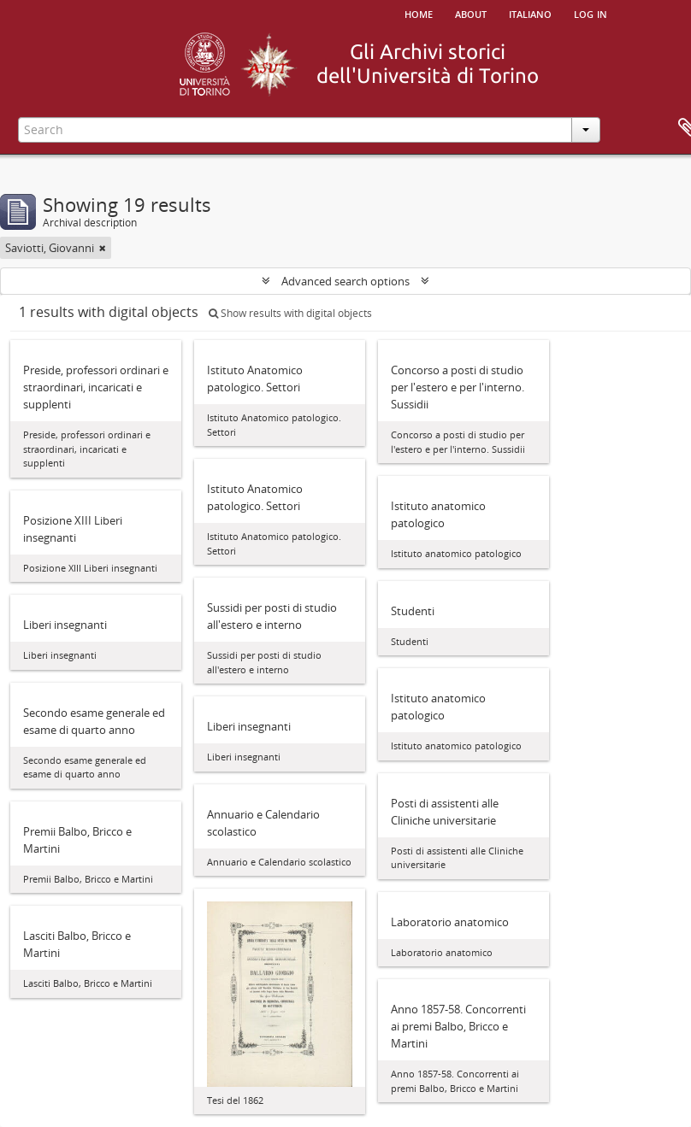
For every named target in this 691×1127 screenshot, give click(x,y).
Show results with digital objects (290, 313)
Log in (590, 12)
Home (419, 12)
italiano (530, 12)
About (471, 12)
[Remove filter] (102, 247)
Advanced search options (345, 281)
